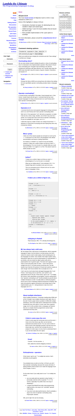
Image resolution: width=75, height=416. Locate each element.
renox (31, 312)
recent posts (8, 83)
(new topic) (13, 33)
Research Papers (11, 40)
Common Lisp (35, 413)
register (46, 74)
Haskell (42, 413)
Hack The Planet (27, 409)
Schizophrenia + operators (32, 352)
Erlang (29, 413)
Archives (13, 51)
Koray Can (30, 151)
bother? (28, 157)
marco (33, 346)
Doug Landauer (28, 87)
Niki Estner (29, 127)
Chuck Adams (29, 289)
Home (14, 15)
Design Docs (12, 43)
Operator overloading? (26, 93)
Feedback (13, 18)
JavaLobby (34, 409)
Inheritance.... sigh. (66, 122)
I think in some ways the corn (35, 318)
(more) (41, 411)
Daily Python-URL (42, 409)
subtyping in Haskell (35, 238)
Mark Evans (23, 42)
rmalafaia (30, 171)
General (39, 42)
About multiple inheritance (32, 295)
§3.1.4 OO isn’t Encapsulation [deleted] (65, 110)
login (41, 74)
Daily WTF (50, 409)
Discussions (12, 25)
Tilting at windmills (66, 86)
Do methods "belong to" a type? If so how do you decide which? (67, 102)
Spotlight (54, 42)
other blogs (47, 43)
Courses (13, 38)
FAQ (15, 20)
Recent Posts (12, 31)
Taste (23, 79)
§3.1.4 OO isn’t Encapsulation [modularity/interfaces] (67, 117)
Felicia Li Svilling (32, 333)
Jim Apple (24, 74)
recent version (28, 18)
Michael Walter (36, 232)
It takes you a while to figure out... (39, 178)
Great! (30, 339)
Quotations (13, 45)
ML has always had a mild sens (31, 249)
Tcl (50, 413)
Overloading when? (25, 61)
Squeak (47, 413)
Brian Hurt (24, 103)
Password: (10, 64)
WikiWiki (25, 413)
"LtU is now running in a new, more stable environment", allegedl (67, 137)
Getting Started (12, 22)
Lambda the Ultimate (15, 3)
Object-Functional (46, 42)
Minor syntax (27, 134)
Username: (10, 59)
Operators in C (26, 108)
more (72, 55)
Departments (12, 36)
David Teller (29, 400)
